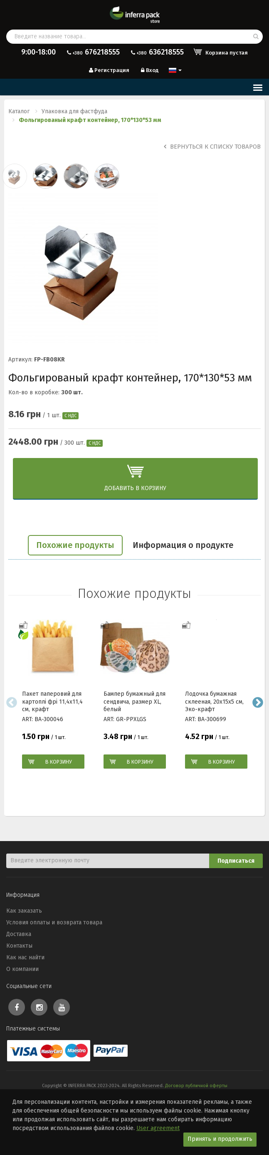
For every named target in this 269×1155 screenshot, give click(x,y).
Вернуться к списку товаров (212, 146)
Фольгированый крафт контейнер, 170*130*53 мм (90, 120)
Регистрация (108, 70)
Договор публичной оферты (196, 1085)
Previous (11, 702)
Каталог (19, 111)
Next (257, 702)
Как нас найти (25, 957)
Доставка (18, 934)
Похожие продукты (75, 545)
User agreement (158, 1128)
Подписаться (235, 860)
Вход (149, 70)
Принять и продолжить (220, 1139)
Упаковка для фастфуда (74, 111)
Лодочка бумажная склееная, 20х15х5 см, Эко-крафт (214, 701)
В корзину (58, 762)
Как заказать (24, 910)
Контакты (19, 945)
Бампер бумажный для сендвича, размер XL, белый (134, 701)
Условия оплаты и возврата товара (54, 922)
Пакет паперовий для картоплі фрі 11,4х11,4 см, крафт (52, 701)
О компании (22, 969)
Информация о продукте (183, 545)
